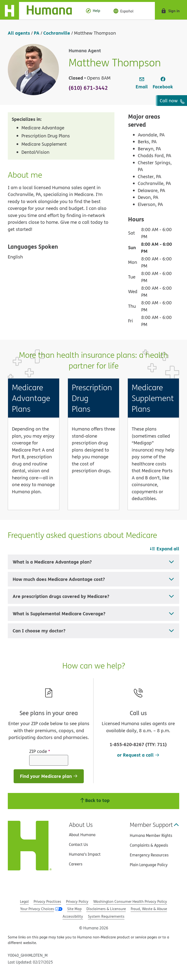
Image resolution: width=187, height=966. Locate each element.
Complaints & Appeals (149, 845)
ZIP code (39, 751)
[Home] (40, 11)
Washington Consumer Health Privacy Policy (130, 901)
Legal (24, 901)
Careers (75, 864)
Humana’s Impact (85, 854)
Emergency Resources (149, 855)
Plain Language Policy (149, 864)
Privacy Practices (47, 901)
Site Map (74, 908)
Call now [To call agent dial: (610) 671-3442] (172, 100)
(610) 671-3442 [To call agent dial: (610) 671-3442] (88, 88)
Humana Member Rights (151, 835)
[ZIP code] (48, 760)
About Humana (82, 834)
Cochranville (56, 33)
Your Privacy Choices (37, 908)
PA (36, 33)
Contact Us (78, 844)
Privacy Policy (77, 901)
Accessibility (73, 916)
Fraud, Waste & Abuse (149, 908)
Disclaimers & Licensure (106, 908)
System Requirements (106, 916)
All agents (19, 33)
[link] (142, 83)
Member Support (154, 825)
